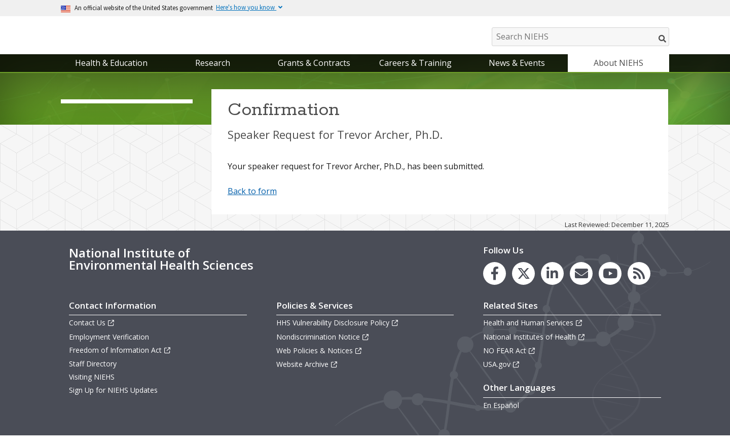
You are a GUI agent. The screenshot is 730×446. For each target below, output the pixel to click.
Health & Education (111, 73)
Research (212, 73)
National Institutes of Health (534, 347)
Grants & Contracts (314, 73)
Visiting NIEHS (92, 387)
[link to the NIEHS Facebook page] (494, 284)
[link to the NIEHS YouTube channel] (610, 284)
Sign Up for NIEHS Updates (113, 400)
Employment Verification (109, 347)
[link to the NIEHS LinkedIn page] (552, 284)
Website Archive (307, 374)
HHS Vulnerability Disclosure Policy (337, 333)
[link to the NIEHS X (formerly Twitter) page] (523, 284)
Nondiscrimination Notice (323, 347)
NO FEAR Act (509, 360)
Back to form (252, 201)
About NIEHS (618, 73)
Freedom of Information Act (120, 360)
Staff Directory (93, 374)
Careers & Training (415, 73)
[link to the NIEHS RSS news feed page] (639, 284)
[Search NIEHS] (580, 36)
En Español (501, 415)
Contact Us (92, 333)
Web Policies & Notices (319, 360)
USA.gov (501, 374)
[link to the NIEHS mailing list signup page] (581, 284)
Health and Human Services (533, 333)
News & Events (517, 73)
